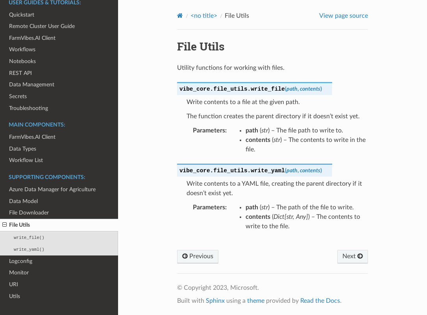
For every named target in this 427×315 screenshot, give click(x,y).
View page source (343, 16)
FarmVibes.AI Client (32, 38)
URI (13, 284)
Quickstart (21, 15)
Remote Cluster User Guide (42, 26)
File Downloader (29, 213)
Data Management (31, 85)
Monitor (19, 273)
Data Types (22, 149)
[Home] (180, 15)
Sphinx (215, 301)
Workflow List (26, 160)
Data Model (23, 201)
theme (255, 301)
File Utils (16, 225)
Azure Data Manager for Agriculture (52, 189)
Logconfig (20, 261)
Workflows (22, 49)
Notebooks (22, 61)
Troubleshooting (28, 108)
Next (352, 256)
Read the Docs (320, 301)
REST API (20, 73)
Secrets (18, 96)
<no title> (203, 16)
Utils (14, 296)
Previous (197, 256)
